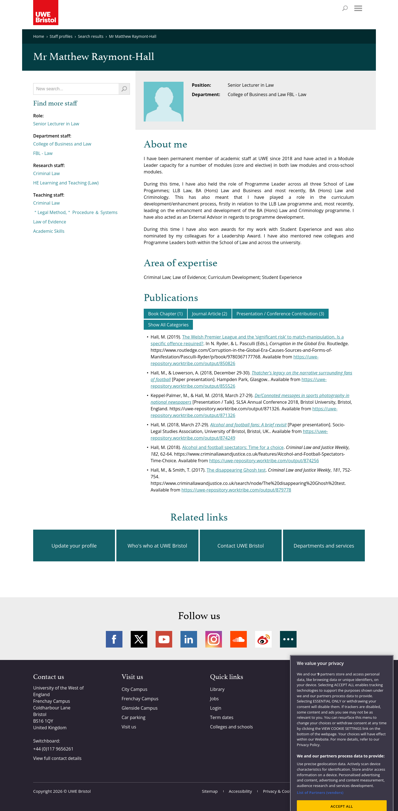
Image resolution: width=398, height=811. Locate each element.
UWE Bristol (79, 791)
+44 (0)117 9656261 (53, 749)
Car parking (133, 717)
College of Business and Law (62, 144)
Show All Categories (168, 325)
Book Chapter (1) (165, 314)
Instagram (213, 639)
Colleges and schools (231, 727)
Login (215, 708)
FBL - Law (43, 153)
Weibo (263, 639)
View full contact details (57, 758)
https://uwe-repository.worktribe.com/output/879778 (236, 490)
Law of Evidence (49, 222)
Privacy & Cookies (280, 791)
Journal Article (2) (209, 314)
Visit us (129, 727)
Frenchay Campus (140, 699)
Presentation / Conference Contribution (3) (280, 314)
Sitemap (210, 791)
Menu (358, 8)
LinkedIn (188, 639)
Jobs (214, 699)
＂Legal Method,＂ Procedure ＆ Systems (75, 212)
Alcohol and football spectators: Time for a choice (233, 447)
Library (217, 689)
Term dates (221, 717)
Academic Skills (48, 231)
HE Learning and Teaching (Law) (66, 183)
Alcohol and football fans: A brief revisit (248, 425)
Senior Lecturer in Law (56, 124)
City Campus (134, 689)
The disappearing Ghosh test (236, 470)
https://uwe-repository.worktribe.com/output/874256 (264, 461)
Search (345, 8)
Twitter (139, 639)
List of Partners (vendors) (320, 805)
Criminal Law (46, 173)
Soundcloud (238, 639)
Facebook (114, 639)
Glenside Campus (140, 708)
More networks (288, 639)
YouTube (164, 639)
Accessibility (240, 791)
